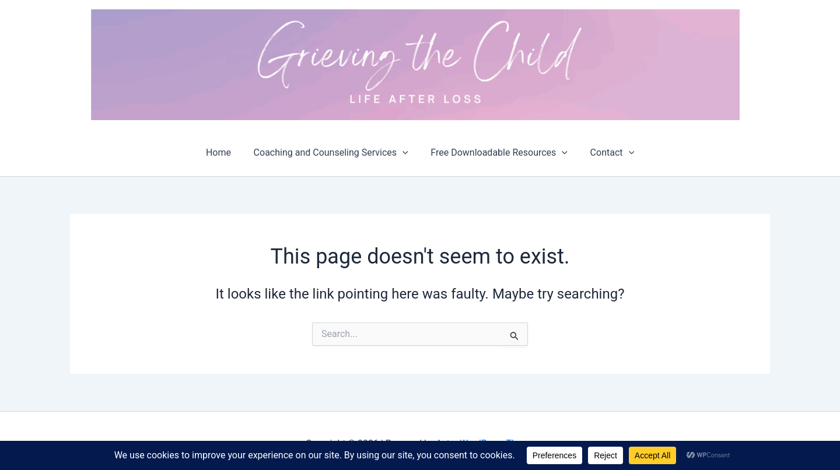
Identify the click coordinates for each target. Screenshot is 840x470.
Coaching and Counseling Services (333, 152)
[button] (404, 152)
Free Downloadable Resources (497, 152)
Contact (606, 152)
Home (224, 152)
